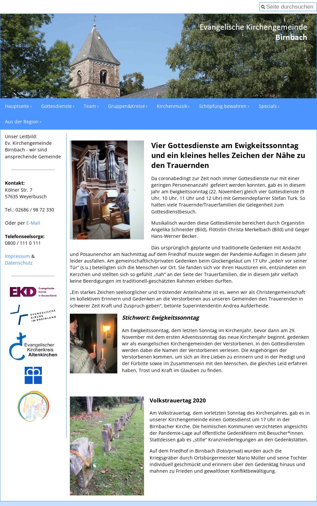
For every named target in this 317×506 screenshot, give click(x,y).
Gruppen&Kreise (126, 106)
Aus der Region (22, 121)
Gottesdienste (56, 106)
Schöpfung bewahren (222, 106)
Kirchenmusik (172, 106)
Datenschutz (19, 263)
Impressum (17, 256)
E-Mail (33, 223)
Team (90, 106)
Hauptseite (17, 106)
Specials (268, 106)
